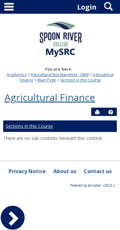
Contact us (98, 171)
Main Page (46, 80)
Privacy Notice (27, 171)
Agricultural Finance (49, 97)
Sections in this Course (80, 80)
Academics (17, 74)
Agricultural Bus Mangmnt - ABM (60, 74)
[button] (111, 112)
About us (64, 171)
